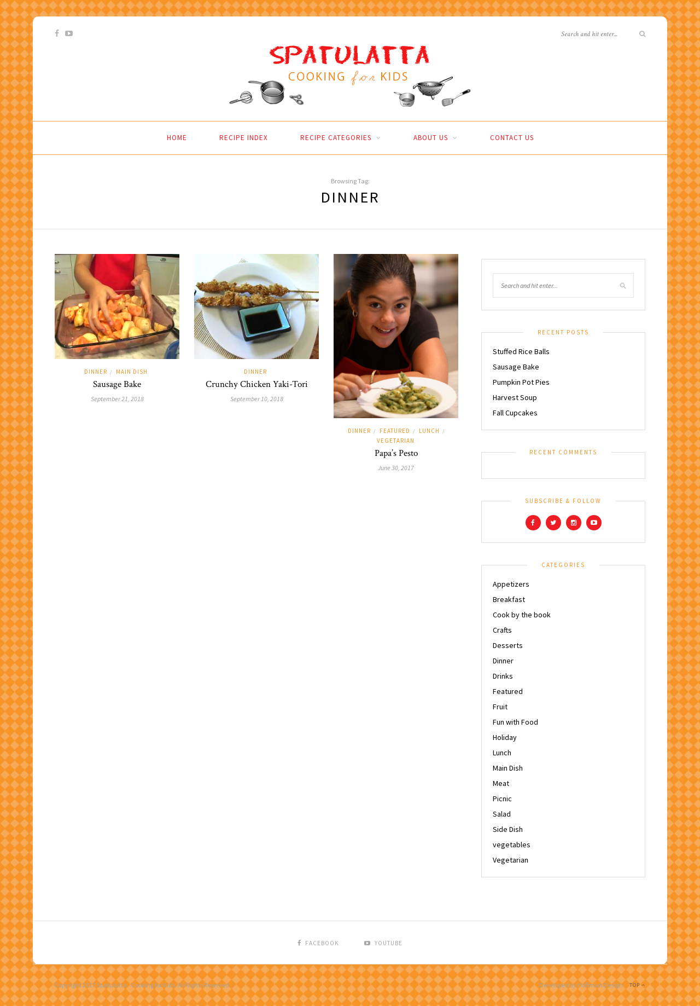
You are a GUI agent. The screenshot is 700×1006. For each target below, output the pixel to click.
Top (637, 984)
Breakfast (509, 599)
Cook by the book (522, 615)
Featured (395, 431)
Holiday (505, 737)
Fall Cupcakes (515, 413)
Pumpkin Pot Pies (521, 382)
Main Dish (132, 371)
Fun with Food (515, 722)
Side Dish (508, 829)
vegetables (511, 844)
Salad (502, 814)
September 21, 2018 (117, 399)
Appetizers (511, 584)
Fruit (500, 707)
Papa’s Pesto (396, 453)
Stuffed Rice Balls (521, 351)
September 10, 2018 (256, 399)
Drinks (503, 676)
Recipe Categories (335, 137)
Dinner (95, 371)
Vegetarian (396, 440)
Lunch (429, 431)
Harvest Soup (515, 397)
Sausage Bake (117, 384)
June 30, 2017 (396, 468)
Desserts (508, 645)
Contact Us (512, 137)
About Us (430, 137)
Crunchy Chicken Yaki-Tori (257, 384)
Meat (501, 783)
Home (177, 137)
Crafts (502, 630)
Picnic (502, 798)
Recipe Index (243, 137)
